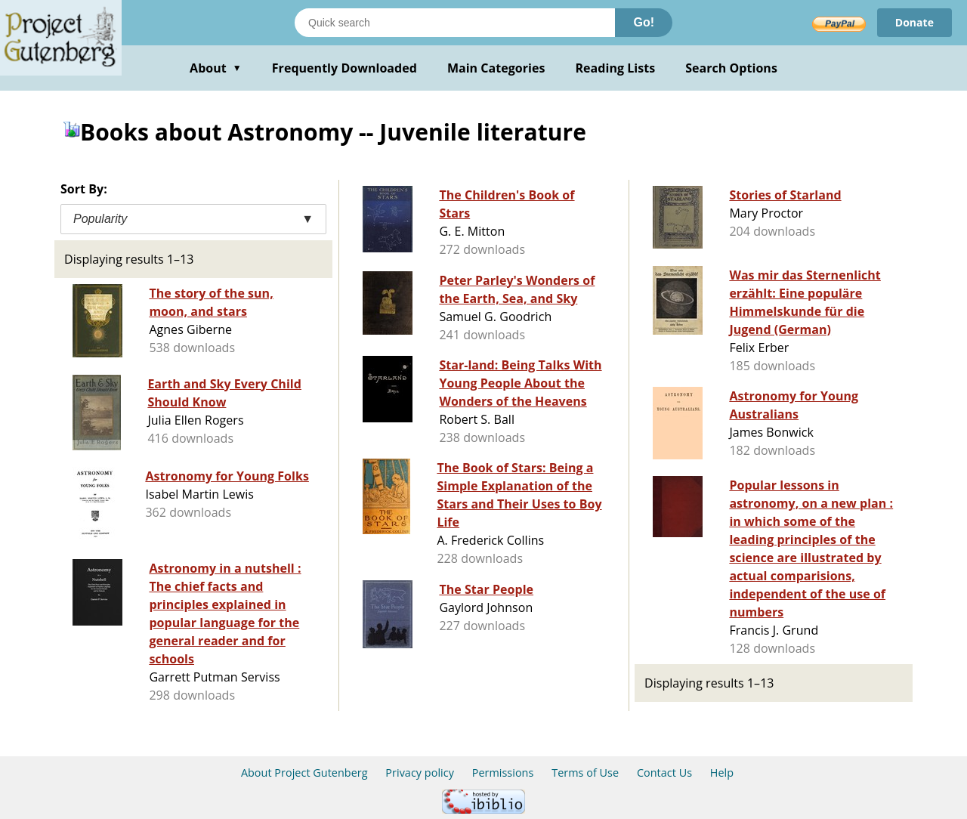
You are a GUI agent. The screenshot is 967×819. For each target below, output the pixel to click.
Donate (914, 22)
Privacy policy (419, 772)
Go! (643, 22)
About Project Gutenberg (304, 772)
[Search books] (455, 22)
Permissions (503, 772)
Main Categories (496, 68)
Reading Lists (616, 68)
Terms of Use (585, 772)
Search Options (731, 68)
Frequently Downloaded (344, 68)
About (216, 68)
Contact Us (664, 772)
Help (722, 772)
